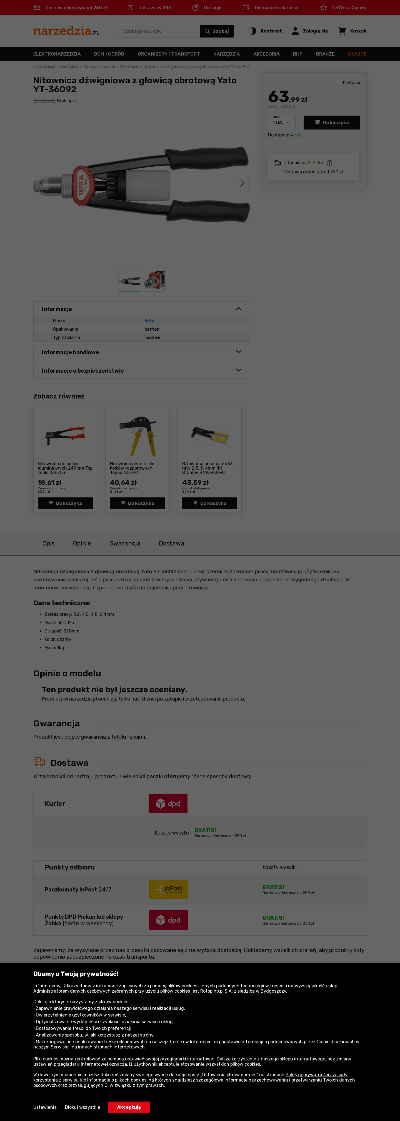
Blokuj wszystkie (82, 1107)
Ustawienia (45, 1107)
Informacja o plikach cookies (116, 1080)
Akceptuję (129, 1107)
